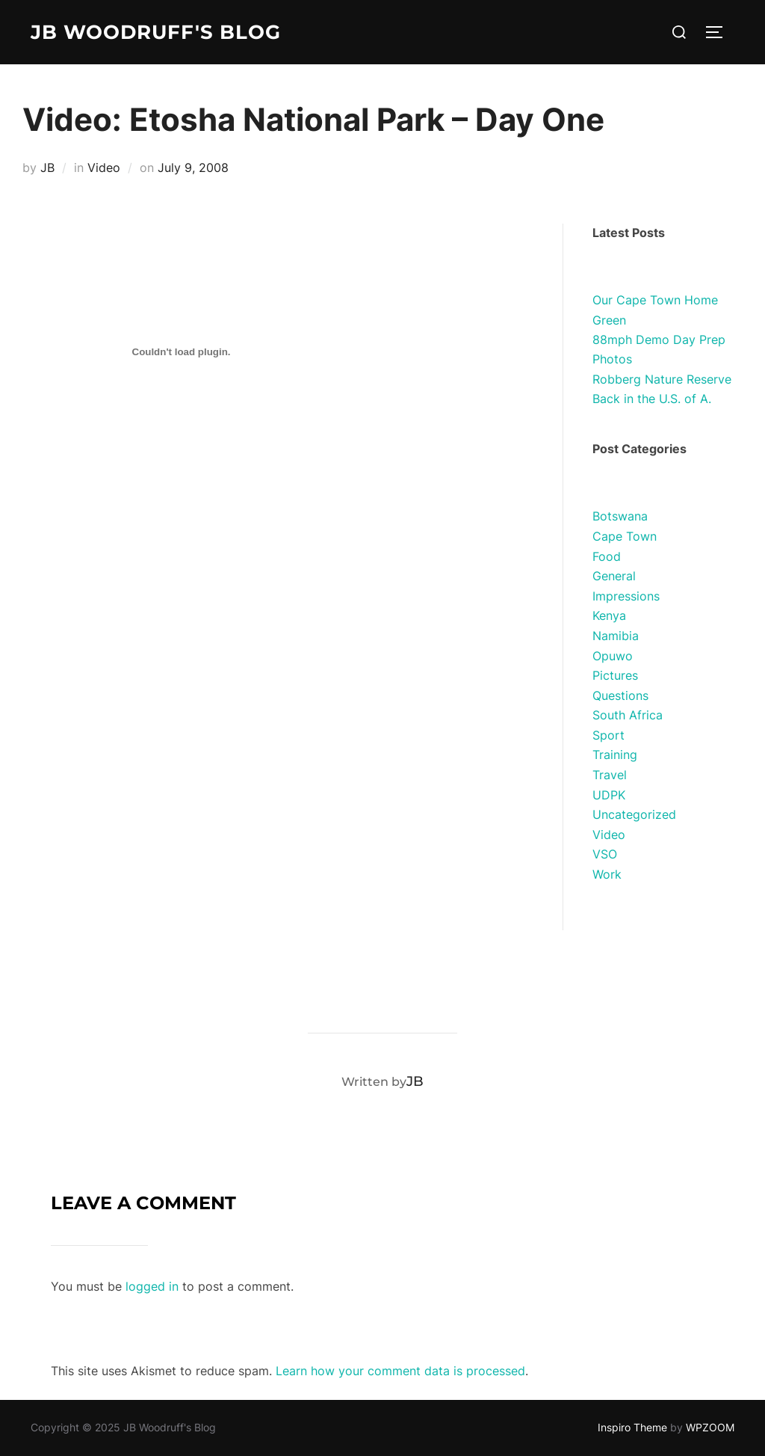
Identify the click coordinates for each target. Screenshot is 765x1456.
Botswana (620, 516)
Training (614, 754)
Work (607, 874)
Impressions (626, 596)
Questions (620, 695)
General (614, 575)
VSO (604, 854)
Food (606, 556)
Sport (608, 735)
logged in (152, 1286)
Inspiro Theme (632, 1427)
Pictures (615, 675)
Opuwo (612, 655)
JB (47, 167)
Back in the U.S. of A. (651, 398)
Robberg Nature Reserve (661, 379)
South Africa (627, 714)
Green (609, 320)
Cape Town (624, 536)
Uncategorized (634, 814)
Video (103, 167)
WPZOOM (710, 1427)
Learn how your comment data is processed (400, 1370)
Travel (609, 774)
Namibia (615, 635)
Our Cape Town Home (655, 299)
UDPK (608, 794)
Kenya (609, 615)
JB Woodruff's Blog (156, 32)
